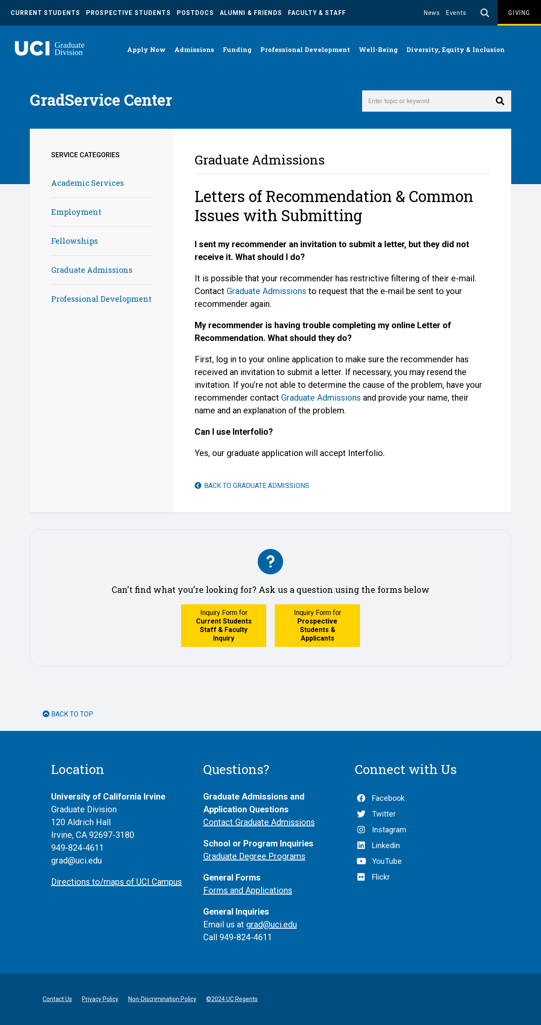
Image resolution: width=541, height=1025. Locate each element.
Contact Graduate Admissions (259, 822)
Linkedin (386, 845)
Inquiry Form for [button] (224, 625)
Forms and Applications (247, 890)
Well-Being (378, 49)
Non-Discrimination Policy (162, 999)
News (432, 12)
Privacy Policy (100, 999)
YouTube (387, 861)
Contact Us (57, 999)
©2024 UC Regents (232, 999)
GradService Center (101, 100)
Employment (76, 212)
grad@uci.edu (271, 924)
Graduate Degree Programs (254, 856)
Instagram (389, 829)
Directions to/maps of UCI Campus (116, 882)
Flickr (381, 876)
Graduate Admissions (91, 270)
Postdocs (195, 12)
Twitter (384, 813)
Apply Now (146, 49)
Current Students (45, 12)
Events (456, 12)
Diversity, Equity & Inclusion (455, 49)
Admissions (194, 49)
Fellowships (74, 241)
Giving (519, 12)
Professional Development (305, 49)
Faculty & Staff (317, 12)
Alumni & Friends (251, 12)
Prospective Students (128, 12)
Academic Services (87, 183)
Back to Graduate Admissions (256, 486)
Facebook (388, 798)
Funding (237, 49)
